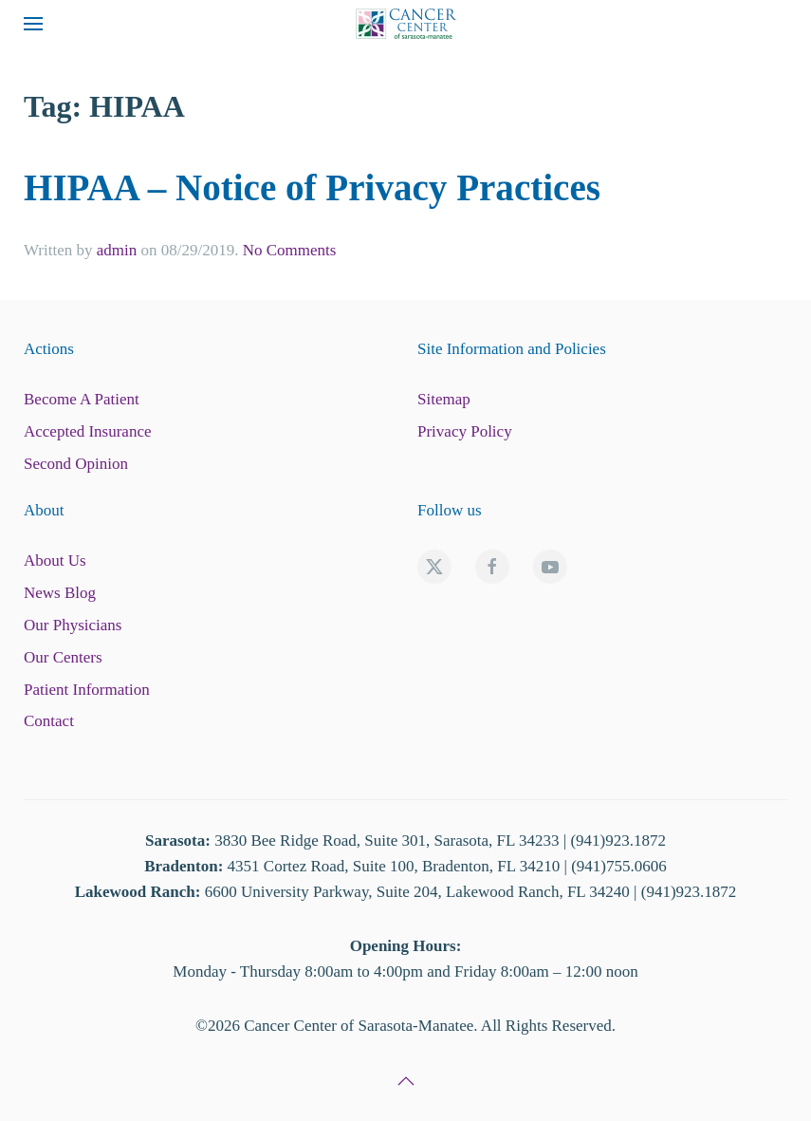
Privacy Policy (464, 431)
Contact (49, 721)
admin (117, 250)
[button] (33, 23)
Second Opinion (76, 464)
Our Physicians (72, 625)
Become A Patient (81, 399)
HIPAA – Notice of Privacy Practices (312, 187)
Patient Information (87, 690)
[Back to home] (406, 23)
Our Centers (63, 657)
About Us (55, 560)
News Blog (60, 593)
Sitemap (443, 399)
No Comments (290, 250)
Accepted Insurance (88, 431)
